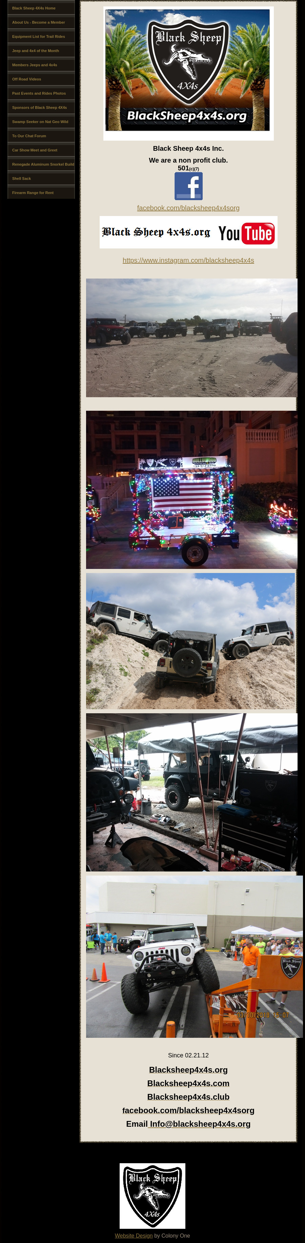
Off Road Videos (26, 79)
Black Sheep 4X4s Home (34, 8)
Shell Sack (21, 178)
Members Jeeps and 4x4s (34, 65)
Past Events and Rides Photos (39, 93)
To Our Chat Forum (29, 136)
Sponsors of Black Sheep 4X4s (39, 107)
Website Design (134, 1236)
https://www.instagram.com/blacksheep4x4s (188, 260)
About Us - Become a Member (38, 22)
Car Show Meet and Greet (34, 150)
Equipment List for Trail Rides (38, 36)
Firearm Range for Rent (33, 193)
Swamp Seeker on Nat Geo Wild (40, 122)
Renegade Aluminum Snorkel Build (43, 164)
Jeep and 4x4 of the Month (35, 51)
